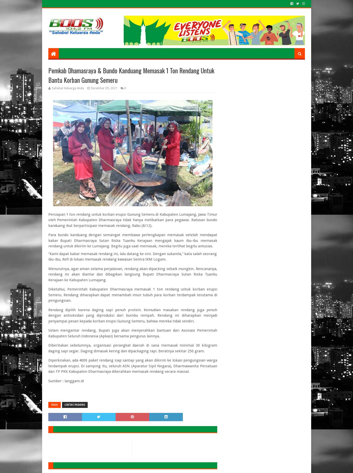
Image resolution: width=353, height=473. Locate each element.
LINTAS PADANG (75, 404)
